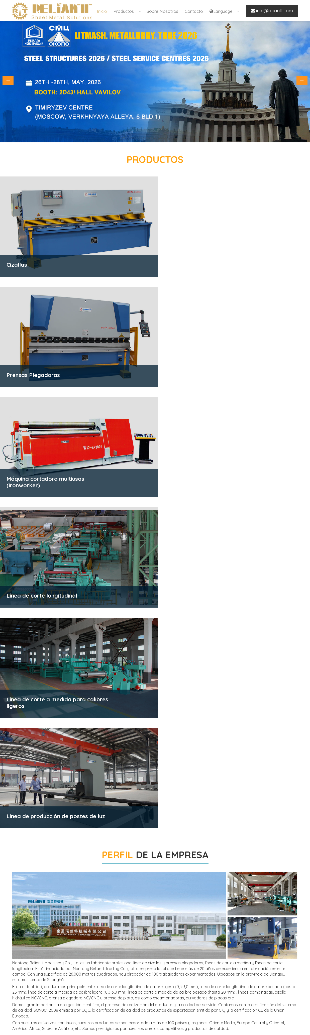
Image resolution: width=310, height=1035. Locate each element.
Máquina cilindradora (82, 978)
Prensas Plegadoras (81, 962)
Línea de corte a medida (156, 954)
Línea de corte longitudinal (158, 962)
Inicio (102, 11)
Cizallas (70, 954)
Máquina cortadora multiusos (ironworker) (89, 1005)
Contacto (194, 11)
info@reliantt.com (228, 998)
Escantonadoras (78, 994)
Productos (124, 11)
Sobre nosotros (162, 11)
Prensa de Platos (78, 970)
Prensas (71, 986)
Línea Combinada (150, 970)
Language (221, 11)
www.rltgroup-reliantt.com (235, 1006)
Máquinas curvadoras (83, 1016)
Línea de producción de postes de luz (165, 981)
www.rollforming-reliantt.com (238, 1012)
